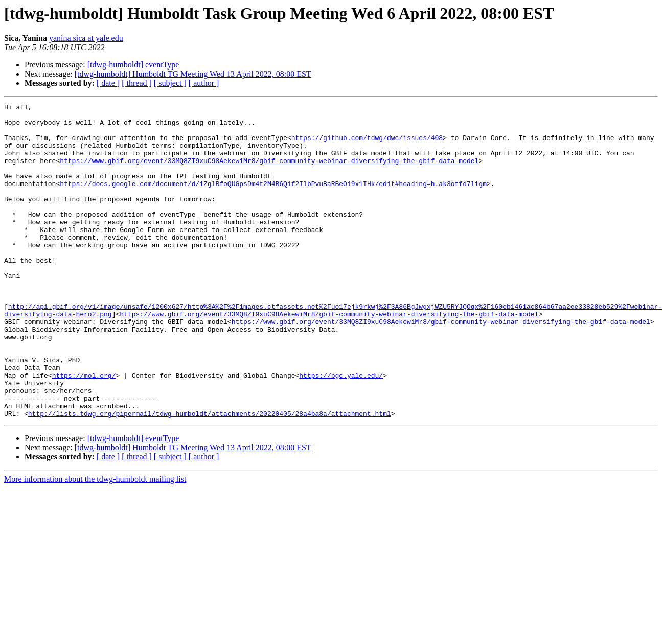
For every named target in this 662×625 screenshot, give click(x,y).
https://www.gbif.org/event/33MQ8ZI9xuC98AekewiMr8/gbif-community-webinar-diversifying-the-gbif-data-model (269, 172)
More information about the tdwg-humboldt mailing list (95, 542)
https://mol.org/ (84, 430)
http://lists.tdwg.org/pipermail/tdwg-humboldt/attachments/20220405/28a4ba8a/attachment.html (209, 476)
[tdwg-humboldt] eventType (133, 64)
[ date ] (108, 83)
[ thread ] (137, 83)
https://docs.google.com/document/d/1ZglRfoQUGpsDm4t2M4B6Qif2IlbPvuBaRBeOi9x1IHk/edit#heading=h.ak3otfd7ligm (273, 200)
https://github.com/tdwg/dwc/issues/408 (367, 145)
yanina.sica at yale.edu (86, 38)
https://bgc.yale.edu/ (341, 430)
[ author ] (204, 83)
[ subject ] (170, 83)
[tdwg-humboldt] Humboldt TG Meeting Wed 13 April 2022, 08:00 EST (193, 74)
